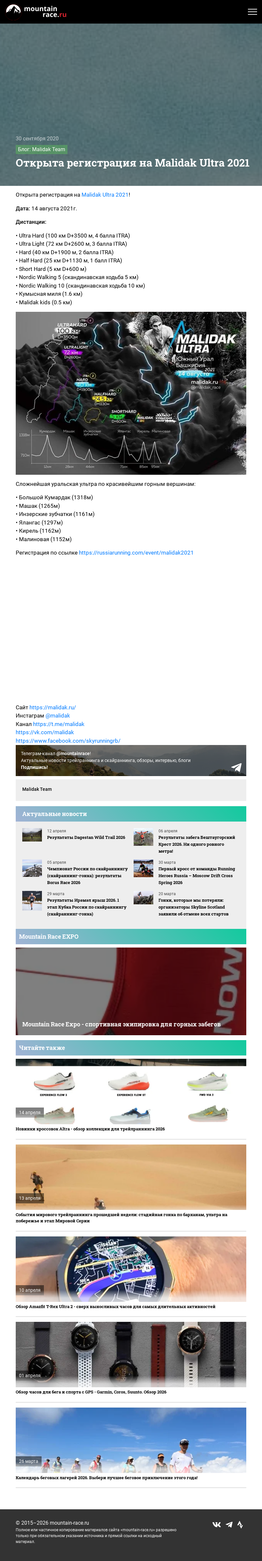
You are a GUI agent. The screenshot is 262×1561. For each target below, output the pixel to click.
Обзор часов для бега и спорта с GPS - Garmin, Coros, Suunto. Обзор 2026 (91, 1392)
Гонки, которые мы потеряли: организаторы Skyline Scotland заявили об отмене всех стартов (194, 907)
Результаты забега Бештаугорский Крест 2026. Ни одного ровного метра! (197, 844)
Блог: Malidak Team (41, 149)
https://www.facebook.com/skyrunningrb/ (68, 740)
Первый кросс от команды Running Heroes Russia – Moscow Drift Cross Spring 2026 (197, 875)
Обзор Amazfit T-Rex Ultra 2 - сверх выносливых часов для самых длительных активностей (115, 1306)
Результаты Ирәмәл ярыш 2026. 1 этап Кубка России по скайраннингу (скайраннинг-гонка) (86, 907)
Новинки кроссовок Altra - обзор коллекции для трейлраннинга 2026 (90, 1129)
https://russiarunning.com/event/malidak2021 (136, 552)
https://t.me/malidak (58, 724)
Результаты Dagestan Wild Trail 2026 (86, 837)
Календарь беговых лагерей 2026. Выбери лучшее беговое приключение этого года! (106, 1478)
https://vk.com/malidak (45, 732)
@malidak (58, 715)
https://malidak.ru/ (52, 707)
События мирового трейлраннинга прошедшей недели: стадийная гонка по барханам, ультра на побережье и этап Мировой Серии (121, 1218)
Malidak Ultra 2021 (105, 194)
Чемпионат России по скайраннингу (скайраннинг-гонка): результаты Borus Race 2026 (87, 875)
